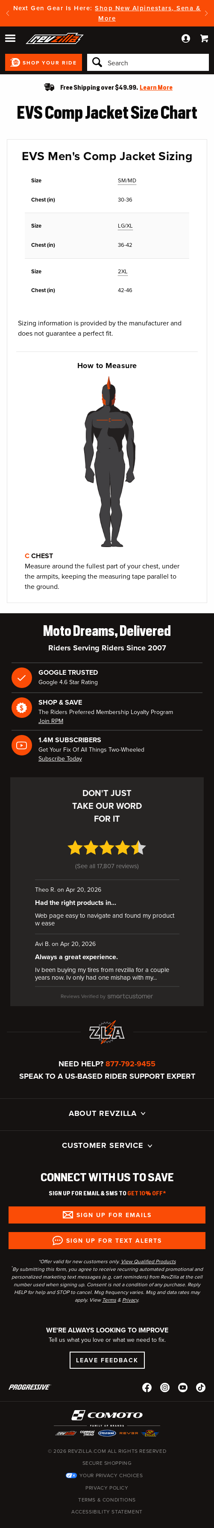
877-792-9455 (130, 1044)
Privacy (130, 1280)
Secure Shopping (107, 1443)
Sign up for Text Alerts (114, 1221)
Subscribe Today (60, 758)
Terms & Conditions (107, 1480)
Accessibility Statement (107, 1492)
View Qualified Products (148, 1242)
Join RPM (50, 721)
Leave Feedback (107, 1341)
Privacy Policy (106, 1468)
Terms (109, 1280)
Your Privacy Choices (111, 1456)
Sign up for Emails (114, 1195)
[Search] (148, 62)
